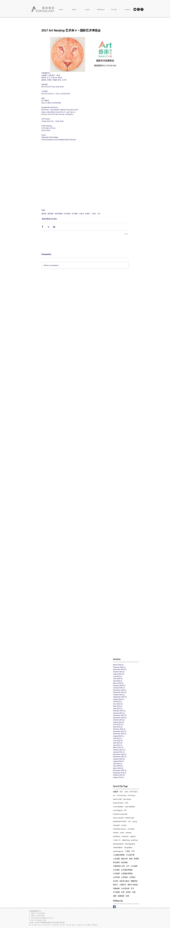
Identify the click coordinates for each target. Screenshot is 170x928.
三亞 (133, 851)
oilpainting (126, 840)
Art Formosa (121, 795)
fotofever (125, 836)
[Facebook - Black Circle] (141, 9)
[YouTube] (134, 9)
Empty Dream (118, 803)
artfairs (116, 833)
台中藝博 (134, 866)
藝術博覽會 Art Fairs (49, 219)
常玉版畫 (116, 892)
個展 (130, 859)
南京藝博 (67, 214)
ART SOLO (134, 792)
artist (122, 833)
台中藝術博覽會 (127, 870)
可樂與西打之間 (119, 866)
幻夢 (122, 892)
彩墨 (134, 892)
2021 (121, 792)
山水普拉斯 (125, 888)
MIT (125, 810)
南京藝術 (75, 214)
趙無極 (87, 214)
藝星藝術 (50, 214)
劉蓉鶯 (136, 859)
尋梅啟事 (116, 888)
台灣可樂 (116, 877)
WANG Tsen (129, 818)
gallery (133, 836)
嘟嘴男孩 (134, 881)
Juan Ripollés (130, 807)
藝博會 (43, 214)
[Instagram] (138, 9)
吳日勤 (115, 881)
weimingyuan (118, 851)
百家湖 (81, 214)
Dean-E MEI (117, 799)
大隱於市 (122, 885)
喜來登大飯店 (124, 881)
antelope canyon (119, 829)
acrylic (124, 825)
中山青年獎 (130, 855)
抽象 (114, 896)
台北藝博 (116, 873)
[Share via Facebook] (42, 227)
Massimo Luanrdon (120, 814)
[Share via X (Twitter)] (48, 227)
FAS (126, 803)
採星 (127, 896)
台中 (127, 866)
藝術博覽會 (59, 214)
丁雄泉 (93, 214)
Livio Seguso (118, 810)
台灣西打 (132, 877)
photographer (118, 844)
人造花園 (116, 859)
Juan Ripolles (118, 807)
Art (114, 795)
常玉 (98, 214)
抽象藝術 (121, 896)
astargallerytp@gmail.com (42, 918)
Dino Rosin (127, 799)
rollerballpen (118, 847)
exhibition (116, 836)
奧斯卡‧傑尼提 (133, 885)
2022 (126, 792)
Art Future (131, 795)
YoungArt (116, 825)
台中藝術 (116, 870)
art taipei (131, 829)
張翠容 (128, 892)
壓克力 (115, 885)
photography (130, 844)
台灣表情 (124, 877)
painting (134, 840)
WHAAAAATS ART (119, 821)
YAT (129, 821)
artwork (128, 833)
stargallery (128, 847)
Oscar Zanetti (118, 818)
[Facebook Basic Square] (114, 906)
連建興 (115, 792)
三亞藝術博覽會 (119, 855)
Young (134, 821)
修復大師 (124, 859)
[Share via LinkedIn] (54, 227)
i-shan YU (117, 840)
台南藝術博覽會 (127, 873)
